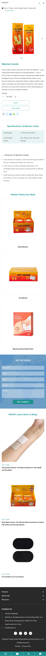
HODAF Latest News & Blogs (23, 414)
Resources (23, 600)
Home (5, 8)
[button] (21, 58)
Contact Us (7, 609)
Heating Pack (32, 8)
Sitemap (17, 646)
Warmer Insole (9, 10)
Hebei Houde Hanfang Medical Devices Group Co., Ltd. (27, 639)
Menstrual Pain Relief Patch (23, 349)
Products (11, 8)
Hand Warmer (23, 247)
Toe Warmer (22, 298)
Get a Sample (23, 402)
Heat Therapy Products (21, 8)
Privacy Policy (26, 646)
